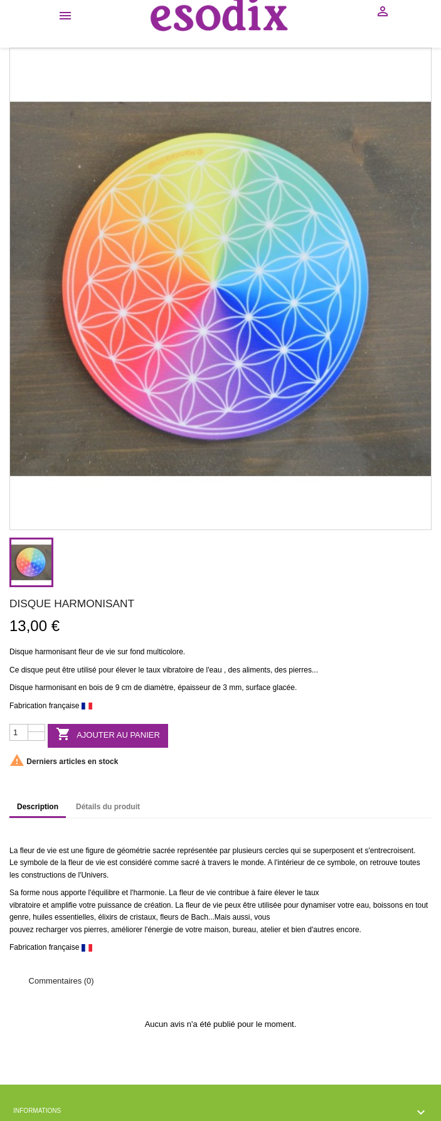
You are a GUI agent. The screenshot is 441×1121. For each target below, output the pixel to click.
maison (216, 929)
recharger (52, 929)
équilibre (105, 892)
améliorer (126, 929)
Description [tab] (37, 806)
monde (252, 862)
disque (32, 670)
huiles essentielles (63, 917)
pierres (300, 670)
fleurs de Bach (184, 917)
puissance (115, 905)
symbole (34, 862)
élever (125, 670)
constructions (43, 875)
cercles (277, 850)
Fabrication (27, 705)
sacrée (163, 850)
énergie (160, 929)
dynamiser (317, 905)
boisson (386, 905)
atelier (270, 929)
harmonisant (56, 651)
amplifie (64, 905)
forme (30, 892)
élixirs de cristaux (127, 917)
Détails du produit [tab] (108, 806)
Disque (21, 651)
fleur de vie (96, 651)
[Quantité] (18, 732)
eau (216, 670)
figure (94, 850)
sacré (190, 862)
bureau (244, 929)
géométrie (133, 850)
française (64, 705)
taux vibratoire (169, 670)
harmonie (148, 892)
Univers (94, 875)
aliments (256, 670)
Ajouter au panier (108, 734)
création (157, 905)
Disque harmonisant (43, 687)
